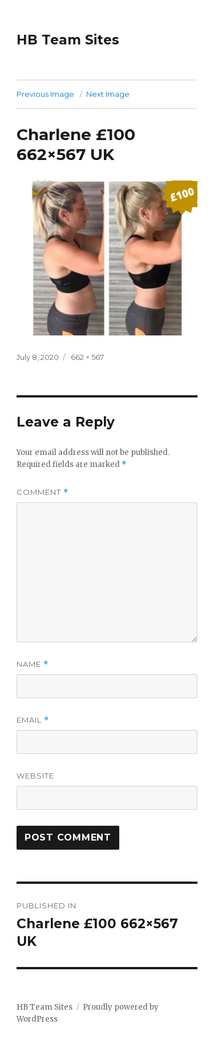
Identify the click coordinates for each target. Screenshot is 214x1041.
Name (33, 664)
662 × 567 (87, 357)
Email (33, 720)
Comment (42, 492)
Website (35, 775)
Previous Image (45, 94)
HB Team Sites (68, 40)
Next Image (108, 94)
